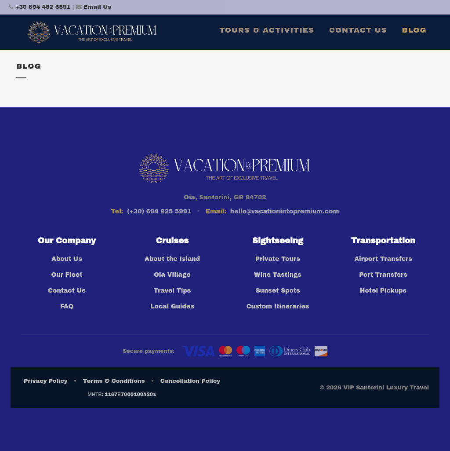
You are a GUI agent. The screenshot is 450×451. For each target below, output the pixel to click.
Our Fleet (67, 274)
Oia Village (172, 274)
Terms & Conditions (114, 381)
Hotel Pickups (383, 290)
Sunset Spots (277, 290)
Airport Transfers (383, 259)
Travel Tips (172, 290)
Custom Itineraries (278, 306)
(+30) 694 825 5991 (159, 211)
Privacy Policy (46, 381)
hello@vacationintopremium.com (284, 211)
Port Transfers (383, 274)
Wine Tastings (277, 274)
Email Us (97, 7)
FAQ (66, 306)
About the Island (172, 259)
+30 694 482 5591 (43, 7)
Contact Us (67, 290)
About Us (66, 259)
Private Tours (277, 259)
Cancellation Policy (190, 381)
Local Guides (172, 306)
